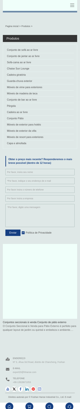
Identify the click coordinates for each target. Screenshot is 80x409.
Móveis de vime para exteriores (24, 87)
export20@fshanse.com (24, 372)
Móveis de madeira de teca (22, 93)
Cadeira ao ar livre (17, 112)
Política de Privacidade (39, 232)
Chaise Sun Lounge (18, 68)
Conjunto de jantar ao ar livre (23, 56)
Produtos (25, 26)
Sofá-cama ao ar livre (19, 62)
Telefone (19, 378)
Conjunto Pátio (15, 118)
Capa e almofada (16, 143)
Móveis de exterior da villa (21, 130)
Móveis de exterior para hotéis (24, 124)
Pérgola (11, 106)
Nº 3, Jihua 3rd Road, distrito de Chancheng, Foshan (39, 362)
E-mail (16, 368)
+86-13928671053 (22, 382)
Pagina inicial (12, 26)
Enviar (13, 232)
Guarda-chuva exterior (19, 81)
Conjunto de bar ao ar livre (22, 99)
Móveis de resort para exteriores (25, 137)
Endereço (19, 358)
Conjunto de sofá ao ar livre (22, 50)
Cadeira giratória (16, 74)
